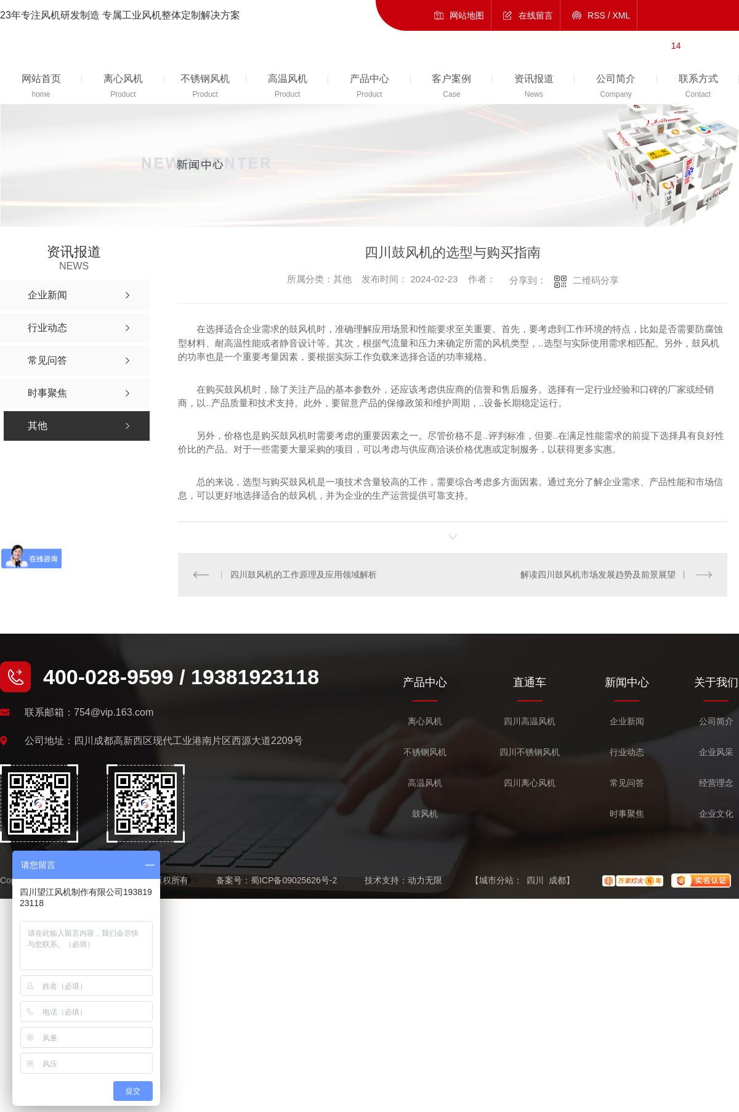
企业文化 (716, 814)
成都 (557, 880)
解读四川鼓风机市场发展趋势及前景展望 (598, 574)
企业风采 (716, 752)
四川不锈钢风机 (529, 752)
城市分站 (496, 880)
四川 (535, 880)
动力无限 (425, 880)
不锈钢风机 (424, 752)
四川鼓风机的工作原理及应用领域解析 (303, 574)
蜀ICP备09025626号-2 (294, 880)
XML (622, 15)
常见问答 (627, 783)
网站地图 (467, 15)
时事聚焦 (627, 814)
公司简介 (716, 721)
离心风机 (425, 721)
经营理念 (716, 783)
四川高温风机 (529, 721)
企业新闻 (627, 721)
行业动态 (627, 752)
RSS (596, 15)
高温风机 (425, 783)
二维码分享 (596, 280)
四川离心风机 (529, 783)
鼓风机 (425, 814)
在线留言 (536, 15)
